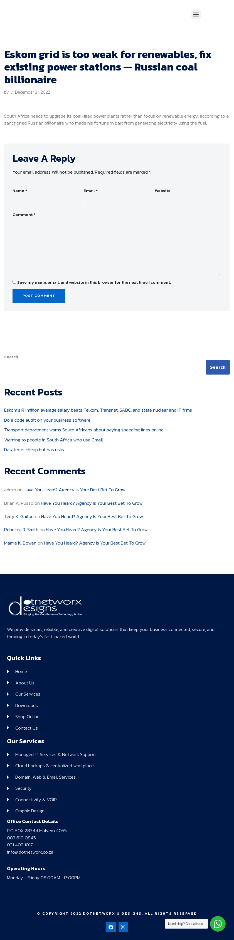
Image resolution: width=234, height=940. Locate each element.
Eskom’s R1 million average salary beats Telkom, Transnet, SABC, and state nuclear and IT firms (98, 410)
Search (11, 357)
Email (90, 191)
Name (20, 191)
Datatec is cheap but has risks (34, 449)
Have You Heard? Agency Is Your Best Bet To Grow (74, 489)
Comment (24, 215)
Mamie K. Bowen (20, 542)
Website (163, 191)
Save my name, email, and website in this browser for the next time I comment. (94, 282)
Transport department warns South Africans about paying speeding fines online (84, 429)
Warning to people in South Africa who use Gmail (53, 439)
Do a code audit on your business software (47, 420)
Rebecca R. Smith (21, 529)
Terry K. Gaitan (19, 516)
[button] (196, 14)
